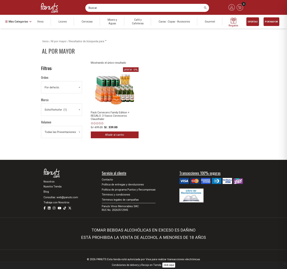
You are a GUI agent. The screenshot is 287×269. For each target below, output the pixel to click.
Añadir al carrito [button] (114, 134)
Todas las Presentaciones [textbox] (60, 132)
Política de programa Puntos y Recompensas (129, 189)
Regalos (233, 22)
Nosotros (49, 181)
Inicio (45, 41)
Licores (63, 21)
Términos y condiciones (116, 194)
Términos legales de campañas (120, 199)
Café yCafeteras (138, 21)
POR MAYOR (271, 21)
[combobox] (61, 87)
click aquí (169, 265)
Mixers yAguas (112, 21)
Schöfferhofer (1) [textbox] (56, 109)
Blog (46, 191)
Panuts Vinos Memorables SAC (120, 206)
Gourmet (210, 21)
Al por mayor (59, 41)
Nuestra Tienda (52, 186)
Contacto (107, 179)
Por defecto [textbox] (52, 87)
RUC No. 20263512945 (115, 209)
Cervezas (87, 21)
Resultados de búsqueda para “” (88, 41)
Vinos (40, 21)
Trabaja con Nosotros (56, 202)
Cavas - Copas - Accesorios (174, 21)
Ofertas (253, 21)
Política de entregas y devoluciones (123, 184)
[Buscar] (205, 8)
